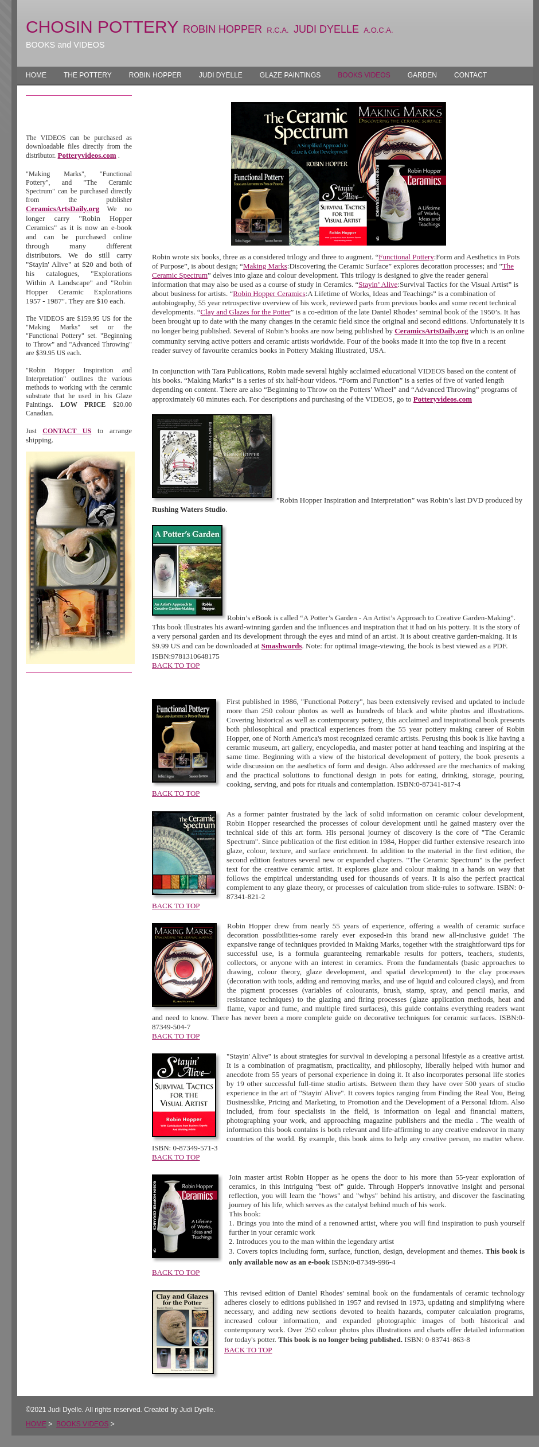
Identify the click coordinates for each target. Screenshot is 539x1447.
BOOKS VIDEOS (364, 75)
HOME (36, 75)
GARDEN (422, 75)
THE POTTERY (88, 75)
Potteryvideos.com (87, 155)
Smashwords (281, 645)
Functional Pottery (405, 256)
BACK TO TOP (176, 665)
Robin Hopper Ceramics (269, 293)
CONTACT (470, 75)
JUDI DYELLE (221, 75)
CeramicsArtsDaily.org (62, 208)
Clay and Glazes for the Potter (245, 312)
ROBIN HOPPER (155, 75)
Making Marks (265, 266)
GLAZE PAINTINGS (290, 75)
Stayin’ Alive (377, 284)
